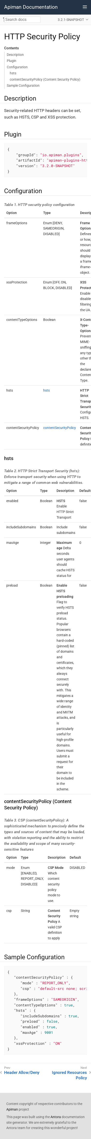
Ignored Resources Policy (69, 1075)
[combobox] (22, 20)
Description (15, 55)
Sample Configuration (23, 85)
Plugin (11, 61)
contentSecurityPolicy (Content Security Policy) (45, 79)
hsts (13, 73)
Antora (55, 1117)
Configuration (17, 67)
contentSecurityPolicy (59, 428)
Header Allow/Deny (21, 1072)
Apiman (12, 1109)
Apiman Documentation (31, 7)
